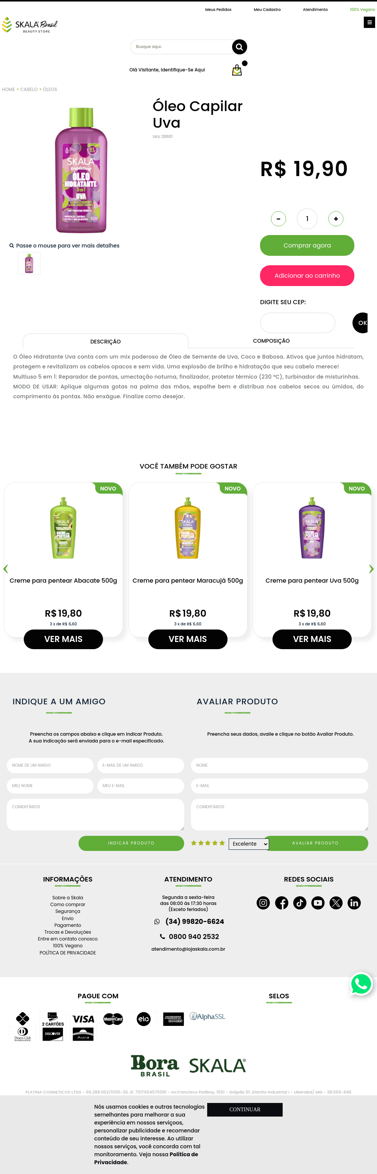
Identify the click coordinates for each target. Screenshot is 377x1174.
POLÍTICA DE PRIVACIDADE (68, 953)
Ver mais (63, 639)
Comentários (95, 815)
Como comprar (67, 904)
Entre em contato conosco (68, 939)
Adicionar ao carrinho (307, 275)
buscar (239, 46)
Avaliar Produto (315, 843)
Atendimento (315, 9)
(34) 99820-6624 (194, 921)
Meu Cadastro (267, 9)
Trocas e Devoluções (68, 932)
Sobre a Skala (67, 897)
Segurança (67, 911)
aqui (199, 70)
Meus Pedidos (218, 9)
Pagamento (67, 925)
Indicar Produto (131, 843)
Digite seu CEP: (283, 302)
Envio (68, 918)
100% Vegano (362, 9)
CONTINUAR (244, 1109)
